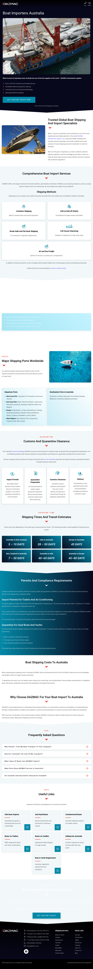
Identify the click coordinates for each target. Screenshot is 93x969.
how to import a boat (59, 268)
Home (36, 106)
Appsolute (88, 962)
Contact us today (18, 908)
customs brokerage (18, 451)
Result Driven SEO (79, 962)
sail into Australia (49, 459)
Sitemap (29, 962)
